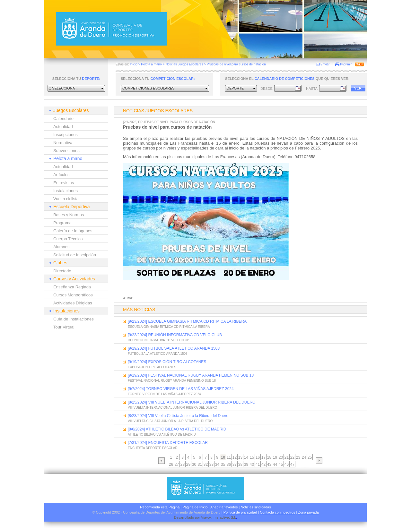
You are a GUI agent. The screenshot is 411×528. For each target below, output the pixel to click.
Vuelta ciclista (66, 198)
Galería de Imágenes (72, 230)
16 (258, 457)
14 (246, 457)
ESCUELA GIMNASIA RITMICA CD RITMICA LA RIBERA (169, 326)
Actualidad (63, 126)
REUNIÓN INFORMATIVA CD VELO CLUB (158, 340)
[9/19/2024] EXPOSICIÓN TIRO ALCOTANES (167, 362)
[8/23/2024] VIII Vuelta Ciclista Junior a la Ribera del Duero (178, 415)
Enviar (324, 64)
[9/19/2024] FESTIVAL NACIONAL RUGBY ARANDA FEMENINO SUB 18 (191, 375)
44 (275, 464)
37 (234, 464)
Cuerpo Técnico (68, 238)
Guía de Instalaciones (73, 319)
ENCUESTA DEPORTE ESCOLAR (153, 448)
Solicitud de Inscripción (74, 254)
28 (182, 464)
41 (258, 464)
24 (304, 457)
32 (206, 464)
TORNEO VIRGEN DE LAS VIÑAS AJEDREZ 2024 (164, 394)
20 (281, 457)
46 (286, 464)
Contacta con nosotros (277, 512)
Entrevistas (63, 182)
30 (194, 464)
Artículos (61, 174)
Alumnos (61, 246)
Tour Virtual (63, 327)
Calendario (63, 118)
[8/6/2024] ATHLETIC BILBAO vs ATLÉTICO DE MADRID (177, 429)
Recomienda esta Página (159, 507)
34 (217, 464)
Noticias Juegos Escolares (184, 64)
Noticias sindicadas (256, 507)
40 (252, 464)
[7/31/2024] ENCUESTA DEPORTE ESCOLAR (168, 442)
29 (188, 464)
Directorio (62, 270)
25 (310, 457)
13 (240, 457)
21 (286, 457)
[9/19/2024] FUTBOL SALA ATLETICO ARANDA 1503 (174, 348)
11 (229, 457)
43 (269, 464)
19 (275, 457)
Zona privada (308, 512)
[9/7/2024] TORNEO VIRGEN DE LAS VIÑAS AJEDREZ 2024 (181, 389)
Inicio (133, 64)
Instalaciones (65, 190)
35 (223, 464)
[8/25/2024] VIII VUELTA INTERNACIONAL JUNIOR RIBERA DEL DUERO (191, 402)
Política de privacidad (240, 512)
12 (234, 457)
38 (240, 464)
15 (252, 457)
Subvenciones (66, 150)
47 (292, 464)
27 (177, 464)
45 (281, 464)
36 (229, 464)
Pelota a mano (151, 64)
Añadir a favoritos (224, 507)
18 (269, 457)
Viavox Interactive (215, 517)
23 (298, 457)
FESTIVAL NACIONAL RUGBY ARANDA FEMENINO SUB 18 (172, 380)
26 (171, 464)
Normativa (62, 142)
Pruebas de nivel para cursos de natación (236, 64)
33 (211, 464)
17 (263, 457)
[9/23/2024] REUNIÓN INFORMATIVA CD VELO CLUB (175, 335)
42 (263, 464)
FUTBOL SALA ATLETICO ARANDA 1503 (158, 353)
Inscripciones (65, 134)
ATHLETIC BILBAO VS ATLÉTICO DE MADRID (162, 434)
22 (292, 457)
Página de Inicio (194, 507)
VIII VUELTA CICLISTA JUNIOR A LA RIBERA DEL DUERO (170, 421)
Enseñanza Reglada (72, 287)
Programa (62, 222)
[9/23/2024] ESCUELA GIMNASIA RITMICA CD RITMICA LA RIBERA (187, 321)
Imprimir (346, 64)
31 (200, 464)
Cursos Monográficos (73, 295)
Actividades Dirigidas (72, 303)
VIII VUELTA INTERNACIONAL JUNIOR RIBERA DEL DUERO (172, 407)
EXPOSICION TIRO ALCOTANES (152, 367)
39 (246, 464)
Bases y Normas (68, 214)
